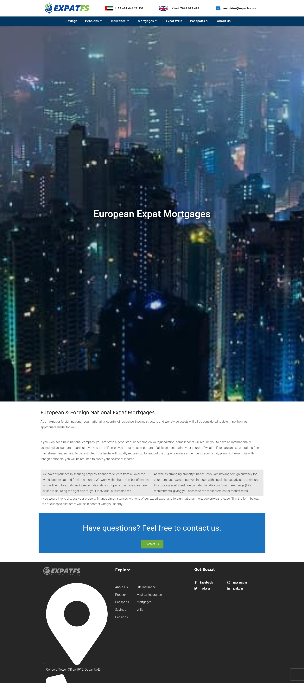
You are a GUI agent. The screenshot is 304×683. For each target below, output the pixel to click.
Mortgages (144, 602)
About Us (121, 587)
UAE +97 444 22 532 (129, 8)
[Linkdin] (228, 588)
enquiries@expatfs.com (239, 8)
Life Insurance (146, 587)
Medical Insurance (149, 595)
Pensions (121, 617)
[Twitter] (195, 588)
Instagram (240, 582)
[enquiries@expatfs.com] (218, 8)
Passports (122, 602)
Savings (120, 609)
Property (121, 595)
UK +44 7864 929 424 (184, 8)
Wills (140, 609)
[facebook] (195, 582)
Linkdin (238, 588)
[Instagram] (228, 582)
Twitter (205, 588)
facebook (206, 582)
